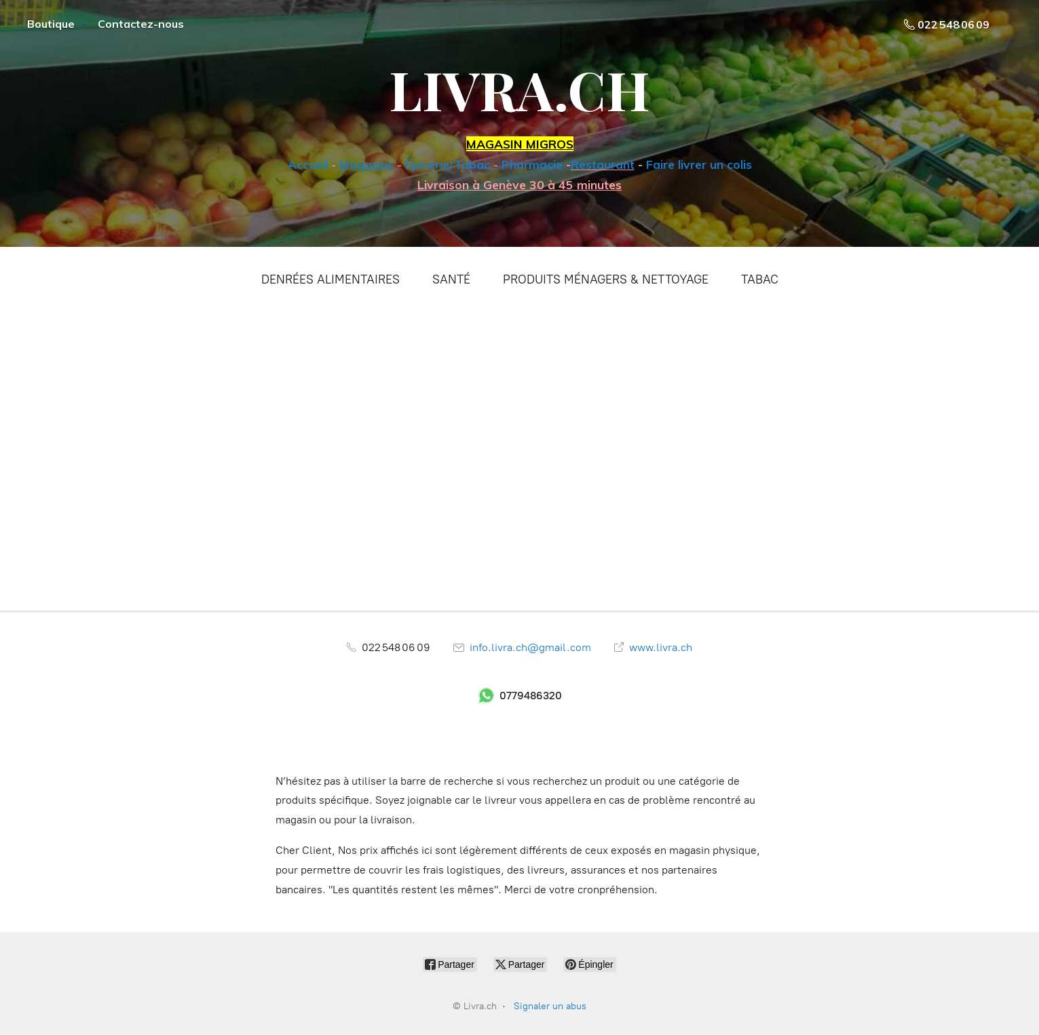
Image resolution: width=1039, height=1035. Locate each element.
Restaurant (603, 164)
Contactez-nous (141, 24)
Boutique (51, 24)
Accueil (308, 164)
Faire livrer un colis (699, 164)
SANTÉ (451, 279)
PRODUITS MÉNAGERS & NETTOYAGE (606, 279)
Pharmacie (532, 164)
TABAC (759, 279)
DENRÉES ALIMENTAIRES (330, 279)
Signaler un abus (550, 1006)
